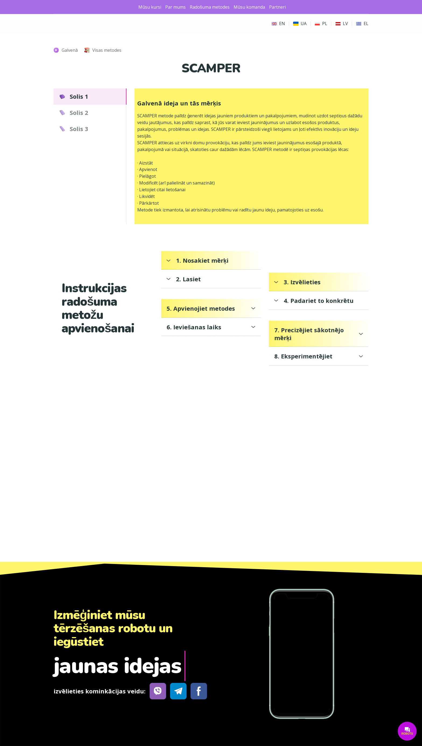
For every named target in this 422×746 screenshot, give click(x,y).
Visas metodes (106, 50)
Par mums (175, 7)
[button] (90, 96)
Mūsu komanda (249, 7)
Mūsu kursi (149, 7)
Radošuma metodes (210, 7)
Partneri (277, 7)
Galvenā (70, 50)
